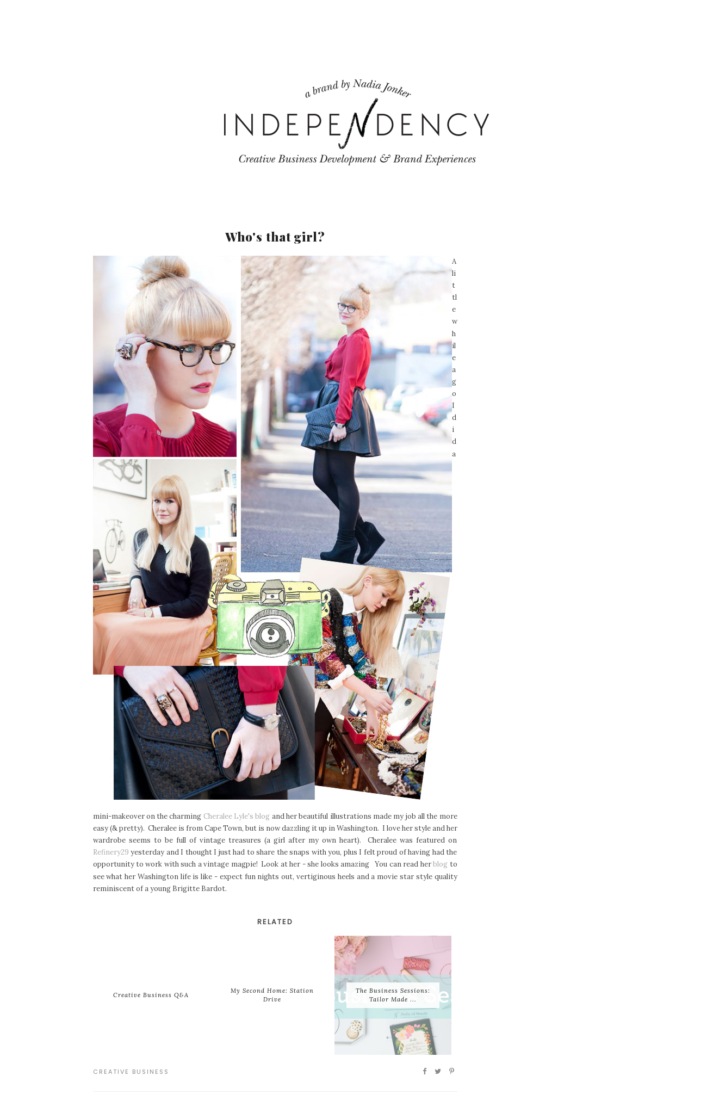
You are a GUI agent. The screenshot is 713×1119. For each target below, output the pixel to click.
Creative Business (131, 1071)
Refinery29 (111, 852)
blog (440, 864)
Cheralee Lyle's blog (236, 816)
